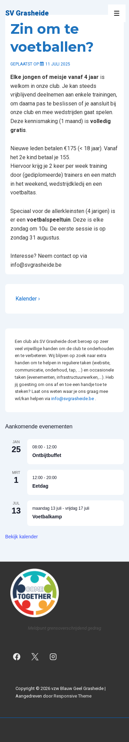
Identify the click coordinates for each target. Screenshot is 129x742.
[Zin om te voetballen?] (57, 64)
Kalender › (27, 298)
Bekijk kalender (21, 536)
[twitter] (35, 657)
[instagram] (53, 657)
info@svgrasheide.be (72, 398)
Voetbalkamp (47, 516)
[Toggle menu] (117, 13)
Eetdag (40, 486)
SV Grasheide (27, 13)
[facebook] (16, 657)
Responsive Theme (73, 696)
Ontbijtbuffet (46, 455)
